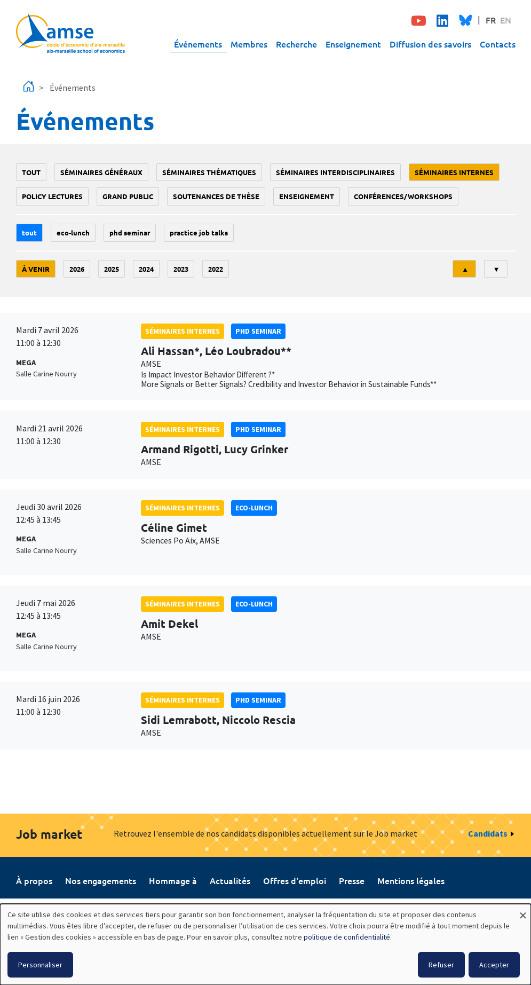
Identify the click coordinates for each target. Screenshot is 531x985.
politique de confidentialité (347, 937)
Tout (31, 172)
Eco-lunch (73, 232)
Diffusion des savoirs (430, 44)
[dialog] (265, 944)
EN (505, 20)
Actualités (230, 880)
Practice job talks (199, 232)
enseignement (306, 196)
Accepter (494, 965)
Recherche (296, 44)
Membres (249, 44)
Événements (198, 44)
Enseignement (353, 44)
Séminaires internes (454, 172)
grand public (127, 196)
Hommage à (173, 880)
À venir (36, 268)
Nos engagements (100, 880)
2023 (180, 268)
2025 (111, 268)
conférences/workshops (403, 196)
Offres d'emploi (294, 880)
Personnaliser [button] (40, 965)
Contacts (498, 44)
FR (491, 20)
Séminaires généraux (101, 172)
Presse (351, 880)
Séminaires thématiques (209, 172)
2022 (215, 268)
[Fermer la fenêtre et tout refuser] (523, 910)
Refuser (441, 965)
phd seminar (129, 232)
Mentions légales (411, 880)
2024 (146, 268)
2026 (76, 268)
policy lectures (52, 196)
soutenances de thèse (216, 196)
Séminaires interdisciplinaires (335, 172)
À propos (34, 880)
